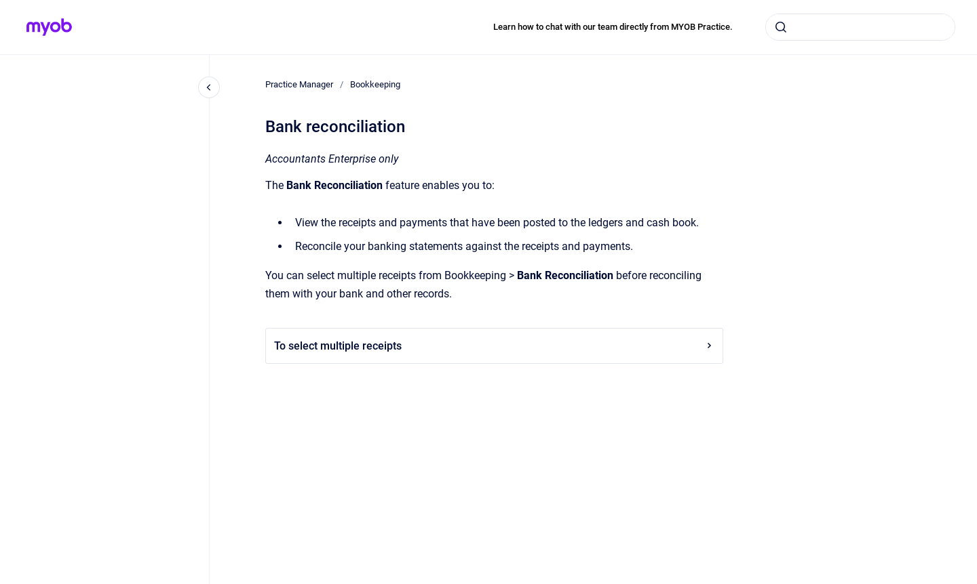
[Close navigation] (209, 87)
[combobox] (860, 27)
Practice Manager (299, 84)
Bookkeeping (375, 84)
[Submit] (781, 27)
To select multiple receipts (494, 345)
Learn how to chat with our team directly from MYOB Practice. (613, 27)
